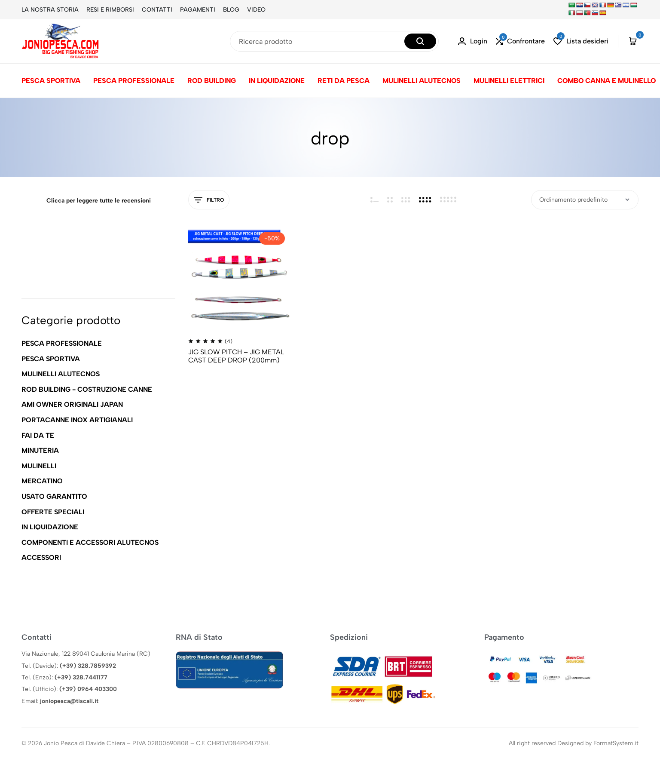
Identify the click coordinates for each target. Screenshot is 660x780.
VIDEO (256, 9)
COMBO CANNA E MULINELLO (606, 81)
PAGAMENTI (197, 9)
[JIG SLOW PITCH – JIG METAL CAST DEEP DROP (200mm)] (239, 277)
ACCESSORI (41, 557)
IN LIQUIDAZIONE (277, 81)
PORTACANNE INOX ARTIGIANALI (77, 420)
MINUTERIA (40, 450)
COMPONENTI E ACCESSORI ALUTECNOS (90, 542)
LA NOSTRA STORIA (50, 9)
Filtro (209, 200)
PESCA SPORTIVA (50, 81)
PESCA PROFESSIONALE (133, 81)
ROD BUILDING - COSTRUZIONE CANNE (86, 389)
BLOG (231, 9)
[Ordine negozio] (585, 199)
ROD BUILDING (211, 81)
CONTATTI (157, 9)
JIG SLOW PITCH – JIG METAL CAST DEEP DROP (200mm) (236, 356)
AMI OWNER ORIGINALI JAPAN (72, 404)
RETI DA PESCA (344, 81)
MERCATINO (42, 481)
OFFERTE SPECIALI (52, 512)
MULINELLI (38, 466)
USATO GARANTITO (54, 496)
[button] (520, 41)
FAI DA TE (37, 435)
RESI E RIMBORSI (110, 9)
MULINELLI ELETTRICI (509, 81)
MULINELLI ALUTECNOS (421, 81)
